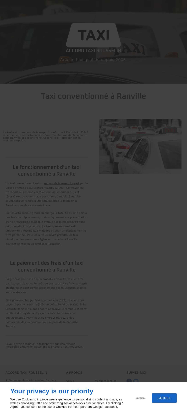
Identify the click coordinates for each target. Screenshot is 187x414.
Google (98, 407)
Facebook (110, 407)
